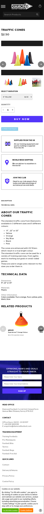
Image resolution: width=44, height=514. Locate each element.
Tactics (5, 447)
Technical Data (7, 205)
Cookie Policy (8, 481)
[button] (3, 64)
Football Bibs (7, 443)
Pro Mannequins (8, 440)
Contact (5, 465)
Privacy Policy (8, 476)
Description (6, 200)
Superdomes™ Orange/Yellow (18, 332)
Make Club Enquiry (9, 129)
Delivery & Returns (10, 470)
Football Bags (8, 450)
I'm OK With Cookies (10, 510)
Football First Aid (9, 454)
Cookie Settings (26, 510)
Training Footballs (9, 436)
